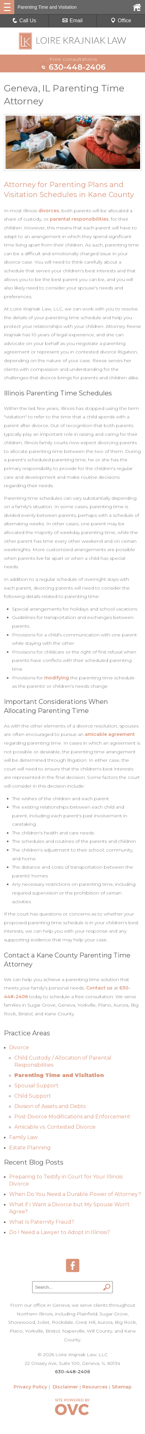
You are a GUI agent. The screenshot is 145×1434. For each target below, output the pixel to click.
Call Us (24, 20)
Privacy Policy (30, 1387)
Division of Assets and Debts (50, 1106)
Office (121, 20)
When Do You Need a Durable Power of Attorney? (75, 1194)
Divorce (19, 1047)
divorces (48, 211)
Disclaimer (65, 1387)
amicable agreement (110, 734)
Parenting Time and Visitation (59, 1075)
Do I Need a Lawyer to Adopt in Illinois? (59, 1232)
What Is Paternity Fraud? (41, 1222)
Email (72, 20)
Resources (95, 1387)
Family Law (23, 1137)
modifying (56, 678)
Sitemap (122, 1387)
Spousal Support (36, 1086)
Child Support (32, 1096)
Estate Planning (30, 1148)
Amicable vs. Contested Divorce (55, 1127)
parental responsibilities (79, 219)
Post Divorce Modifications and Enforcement (72, 1117)
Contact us (99, 988)
